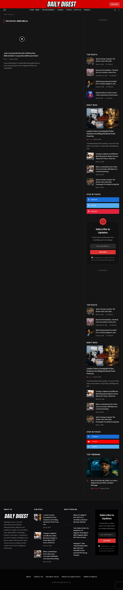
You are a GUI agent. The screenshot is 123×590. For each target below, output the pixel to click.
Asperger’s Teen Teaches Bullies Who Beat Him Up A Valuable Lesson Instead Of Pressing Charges (80, 549)
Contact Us (38, 577)
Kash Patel (96, 488)
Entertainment (48, 10)
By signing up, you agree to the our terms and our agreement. (106, 548)
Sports (69, 10)
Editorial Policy (52, 577)
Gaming (60, 10)
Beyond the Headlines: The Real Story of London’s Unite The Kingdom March (107, 71)
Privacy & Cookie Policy (71, 577)
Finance (87, 10)
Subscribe (114, 4)
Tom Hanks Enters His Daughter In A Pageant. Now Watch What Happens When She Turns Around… (81, 533)
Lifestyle (77, 10)
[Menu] (4, 10)
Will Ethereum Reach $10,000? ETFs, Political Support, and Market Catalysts (106, 82)
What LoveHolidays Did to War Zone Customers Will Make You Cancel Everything (106, 169)
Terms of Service (90, 577)
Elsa (6, 59)
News (37, 10)
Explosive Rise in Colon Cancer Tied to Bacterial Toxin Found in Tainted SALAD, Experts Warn (107, 94)
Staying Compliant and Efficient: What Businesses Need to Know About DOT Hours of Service (107, 156)
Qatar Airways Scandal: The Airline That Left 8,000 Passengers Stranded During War (107, 60)
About (28, 577)
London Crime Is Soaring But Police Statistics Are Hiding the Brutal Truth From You (101, 134)
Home (32, 10)
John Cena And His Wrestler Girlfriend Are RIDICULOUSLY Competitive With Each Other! (21, 54)
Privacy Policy (104, 260)
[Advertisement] (103, 35)
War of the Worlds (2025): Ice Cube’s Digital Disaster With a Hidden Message (104, 483)
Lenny (90, 139)
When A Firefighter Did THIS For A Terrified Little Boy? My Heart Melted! (80, 518)
